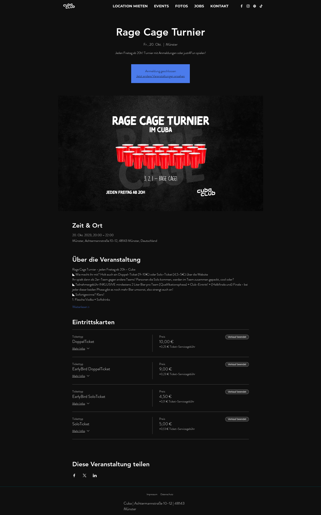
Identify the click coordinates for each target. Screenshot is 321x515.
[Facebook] (241, 6)
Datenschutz (166, 494)
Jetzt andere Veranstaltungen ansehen (160, 76)
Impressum (152, 494)
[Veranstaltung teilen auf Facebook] (74, 475)
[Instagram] (248, 6)
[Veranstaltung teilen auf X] (85, 475)
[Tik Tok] (261, 6)
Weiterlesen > (80, 307)
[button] (219, 6)
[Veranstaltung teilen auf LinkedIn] (95, 475)
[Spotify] (254, 6)
